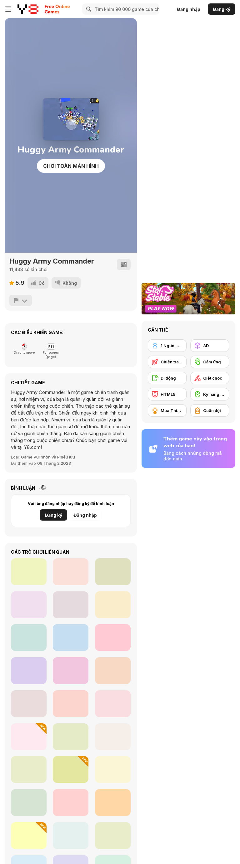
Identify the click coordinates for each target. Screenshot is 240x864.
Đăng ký (221, 9)
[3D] (209, 345)
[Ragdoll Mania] (29, 835)
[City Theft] (113, 571)
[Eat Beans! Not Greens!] (29, 670)
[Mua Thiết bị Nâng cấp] (167, 410)
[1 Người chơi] (167, 345)
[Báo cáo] (20, 300)
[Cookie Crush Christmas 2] (70, 670)
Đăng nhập (188, 9)
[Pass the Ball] (113, 637)
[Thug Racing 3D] (70, 571)
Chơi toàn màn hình (71, 166)
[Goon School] (70, 736)
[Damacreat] (29, 769)
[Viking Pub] (70, 835)
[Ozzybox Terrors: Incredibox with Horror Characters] (70, 703)
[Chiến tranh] (167, 362)
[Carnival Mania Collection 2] (70, 802)
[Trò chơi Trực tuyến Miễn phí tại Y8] (28, 9)
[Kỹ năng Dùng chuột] (209, 394)
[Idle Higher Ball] (113, 670)
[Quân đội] (209, 410)
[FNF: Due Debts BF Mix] (29, 703)
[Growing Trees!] (113, 769)
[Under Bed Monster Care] (113, 703)
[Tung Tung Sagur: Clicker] (29, 736)
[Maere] (70, 769)
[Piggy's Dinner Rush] (70, 604)
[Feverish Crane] (113, 736)
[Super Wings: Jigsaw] (29, 604)
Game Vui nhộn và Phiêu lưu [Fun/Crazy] (48, 456)
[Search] (87, 9)
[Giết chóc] (209, 378)
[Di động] (167, 378)
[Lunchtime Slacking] (113, 835)
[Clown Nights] (29, 802)
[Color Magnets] (29, 571)
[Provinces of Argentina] (29, 637)
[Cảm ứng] (209, 362)
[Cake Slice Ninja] (113, 604)
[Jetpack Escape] (113, 802)
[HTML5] (167, 394)
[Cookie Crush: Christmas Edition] (70, 637)
